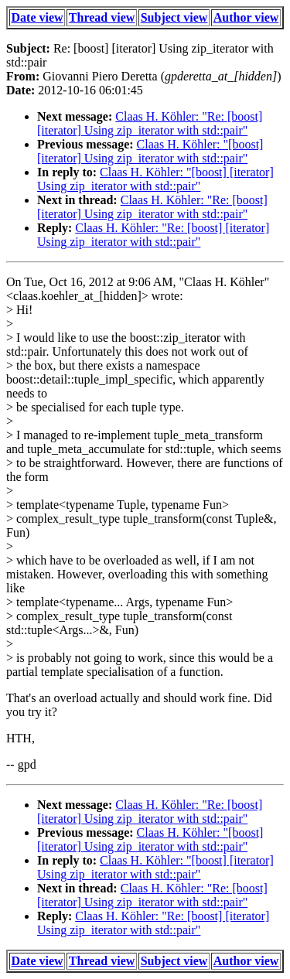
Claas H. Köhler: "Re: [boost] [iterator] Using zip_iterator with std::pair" (149, 123)
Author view (246, 17)
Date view (37, 17)
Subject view (174, 17)
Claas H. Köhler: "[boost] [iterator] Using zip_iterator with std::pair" (150, 151)
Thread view (102, 17)
